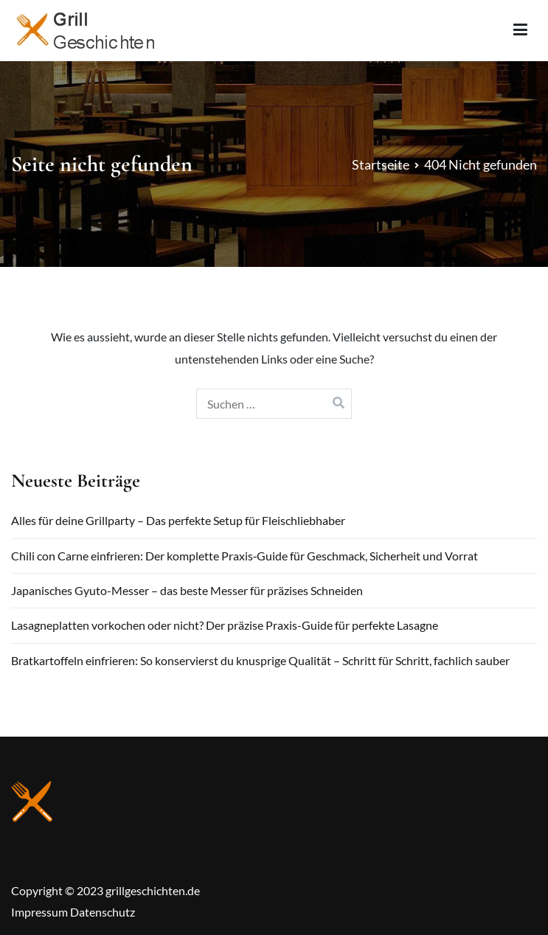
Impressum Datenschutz (73, 912)
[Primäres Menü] (520, 30)
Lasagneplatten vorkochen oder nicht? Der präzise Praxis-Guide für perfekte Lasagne (224, 625)
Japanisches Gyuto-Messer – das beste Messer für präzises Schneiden (187, 590)
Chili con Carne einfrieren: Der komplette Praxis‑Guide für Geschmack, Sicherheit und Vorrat (244, 556)
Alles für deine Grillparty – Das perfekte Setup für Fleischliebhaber (178, 520)
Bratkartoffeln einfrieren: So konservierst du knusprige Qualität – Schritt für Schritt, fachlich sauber (260, 660)
